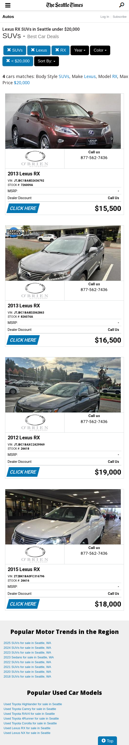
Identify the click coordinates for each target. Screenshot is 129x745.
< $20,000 (18, 61)
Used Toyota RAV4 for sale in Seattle (29, 713)
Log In (104, 16)
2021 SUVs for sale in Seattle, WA (27, 667)
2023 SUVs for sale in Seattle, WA (27, 652)
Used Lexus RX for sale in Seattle (27, 728)
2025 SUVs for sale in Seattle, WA (27, 643)
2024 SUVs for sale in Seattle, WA (27, 648)
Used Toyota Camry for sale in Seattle (30, 709)
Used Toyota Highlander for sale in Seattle (33, 704)
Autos (8, 16)
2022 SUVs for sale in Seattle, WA (27, 662)
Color (100, 50)
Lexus (39, 50)
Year (79, 50)
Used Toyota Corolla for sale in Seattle (30, 723)
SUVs (15, 50)
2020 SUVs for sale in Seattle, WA (27, 671)
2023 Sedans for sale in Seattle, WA (29, 657)
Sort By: (46, 61)
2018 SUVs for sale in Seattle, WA (27, 676)
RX (60, 50)
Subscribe (120, 16)
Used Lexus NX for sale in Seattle (27, 733)
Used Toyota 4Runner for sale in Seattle (31, 718)
